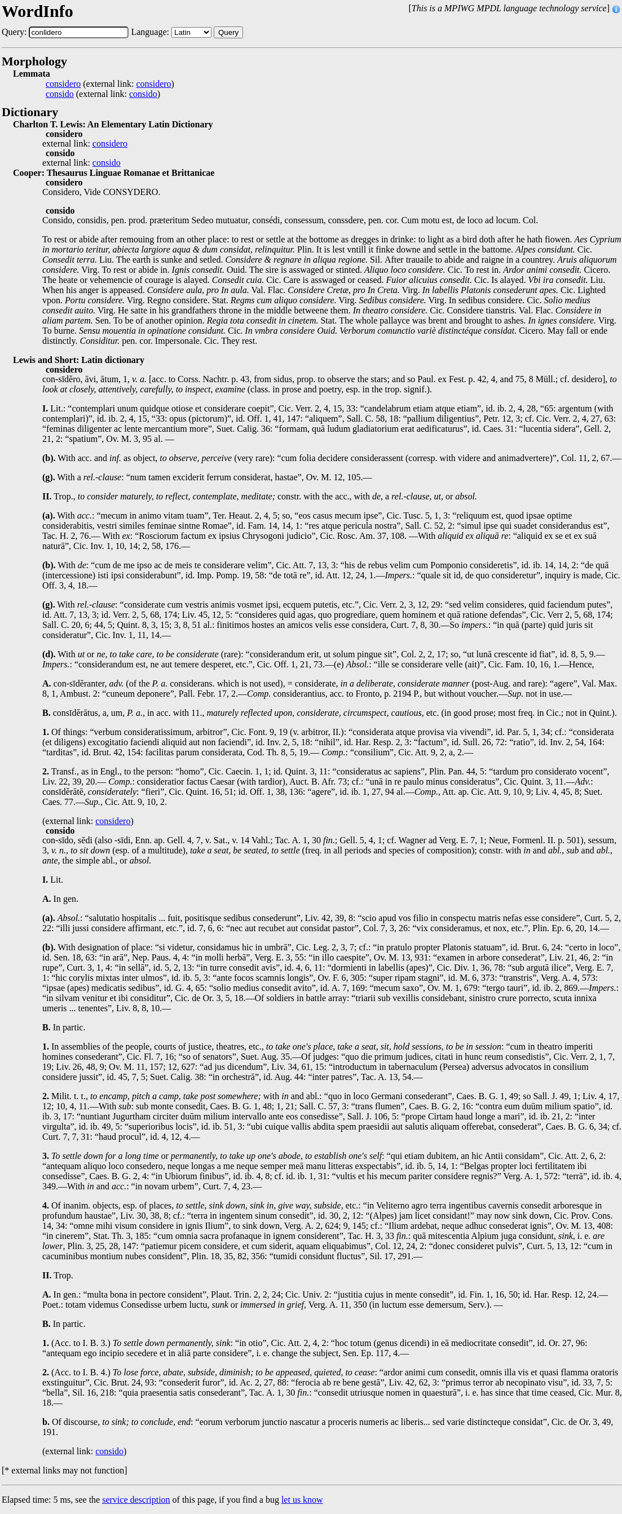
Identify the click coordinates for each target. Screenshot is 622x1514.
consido (60, 94)
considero (63, 83)
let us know (302, 1499)
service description (136, 1499)
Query (228, 32)
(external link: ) (110, 83)
